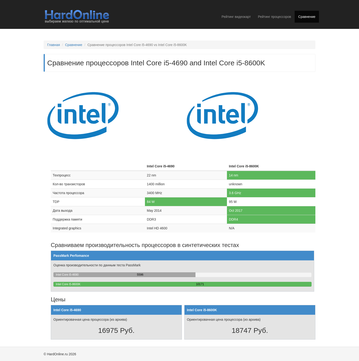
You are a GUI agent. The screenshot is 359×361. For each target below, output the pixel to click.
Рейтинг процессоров (274, 17)
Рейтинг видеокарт (236, 17)
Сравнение (306, 17)
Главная (53, 45)
